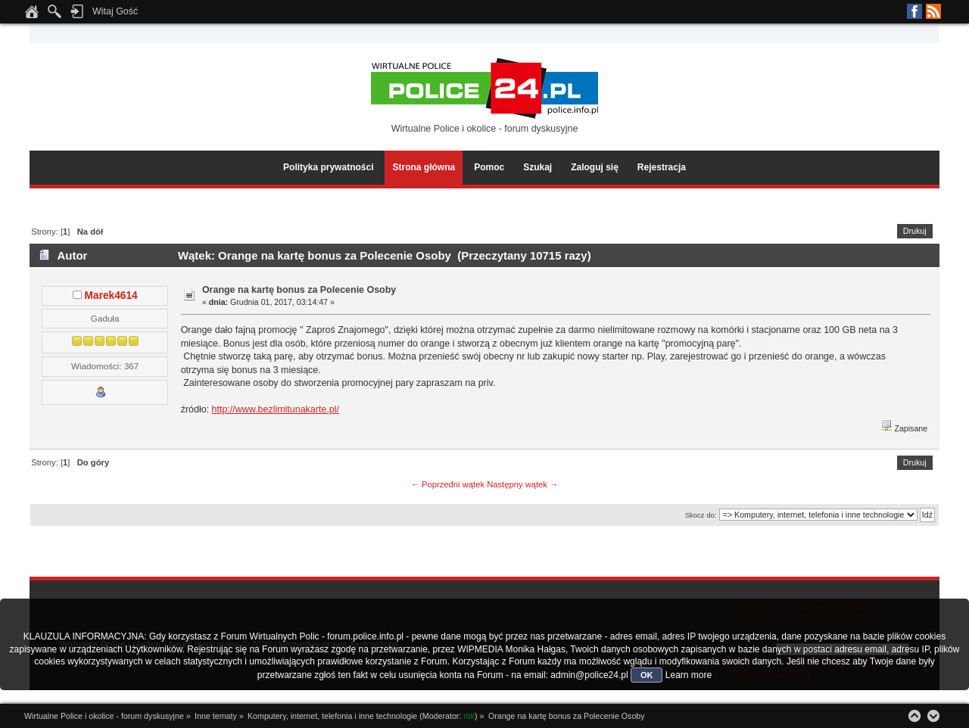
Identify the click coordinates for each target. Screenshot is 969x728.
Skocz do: (701, 515)
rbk (469, 715)
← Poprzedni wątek (447, 484)
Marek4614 (111, 295)
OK (646, 675)
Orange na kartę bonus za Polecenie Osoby (299, 290)
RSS (933, 11)
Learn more (688, 675)
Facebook (914, 11)
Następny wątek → (522, 484)
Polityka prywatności (328, 167)
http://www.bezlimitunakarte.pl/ (275, 409)
